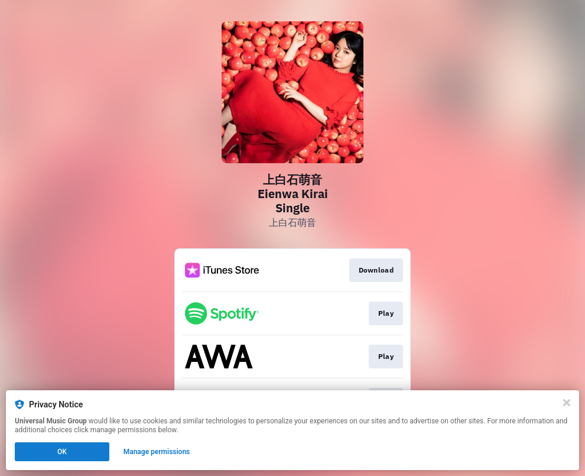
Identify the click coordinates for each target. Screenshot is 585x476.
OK (62, 452)
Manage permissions (157, 452)
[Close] (566, 402)
